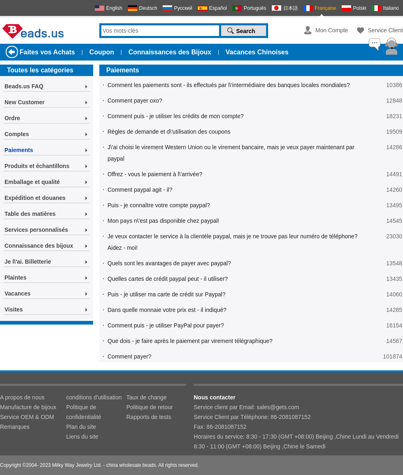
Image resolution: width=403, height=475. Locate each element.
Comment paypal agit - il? (139, 189)
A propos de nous (22, 397)
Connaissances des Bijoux (169, 52)
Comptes (16, 134)
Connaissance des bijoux (38, 245)
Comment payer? (129, 356)
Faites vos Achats (47, 52)
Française (325, 8)
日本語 (290, 8)
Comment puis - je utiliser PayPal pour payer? (165, 325)
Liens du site (82, 436)
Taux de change (146, 397)
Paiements (18, 150)
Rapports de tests (148, 417)
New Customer (24, 102)
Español (218, 8)
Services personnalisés (36, 229)
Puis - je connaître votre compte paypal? (158, 205)
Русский (183, 8)
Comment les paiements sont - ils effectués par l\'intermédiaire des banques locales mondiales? (228, 85)
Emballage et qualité (32, 182)
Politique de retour (149, 407)
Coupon (102, 52)
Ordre (12, 118)
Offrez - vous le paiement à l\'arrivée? (154, 174)
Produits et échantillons (36, 166)
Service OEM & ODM (27, 417)
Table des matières (30, 214)
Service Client (385, 30)
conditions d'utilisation (94, 397)
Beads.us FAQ (23, 86)
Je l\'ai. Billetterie (27, 261)
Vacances (17, 293)
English (114, 8)
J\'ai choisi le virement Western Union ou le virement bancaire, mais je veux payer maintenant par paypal (230, 153)
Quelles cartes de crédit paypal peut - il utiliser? (167, 279)
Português (255, 8)
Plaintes (15, 277)
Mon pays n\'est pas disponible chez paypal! (163, 220)
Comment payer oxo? (134, 100)
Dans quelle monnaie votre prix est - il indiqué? (166, 310)
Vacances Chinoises (257, 52)
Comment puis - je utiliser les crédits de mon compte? (175, 116)
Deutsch (148, 8)
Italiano (391, 8)
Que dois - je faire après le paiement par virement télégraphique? (190, 341)
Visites (13, 309)
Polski (359, 8)
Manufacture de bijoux (28, 407)
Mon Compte (331, 30)
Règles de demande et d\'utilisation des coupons (169, 131)
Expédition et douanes (34, 198)
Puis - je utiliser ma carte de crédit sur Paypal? (166, 294)
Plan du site (81, 426)
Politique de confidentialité (83, 412)
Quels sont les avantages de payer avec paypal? (169, 263)
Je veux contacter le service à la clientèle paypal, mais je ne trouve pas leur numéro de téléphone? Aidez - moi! (232, 242)
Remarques (14, 426)
